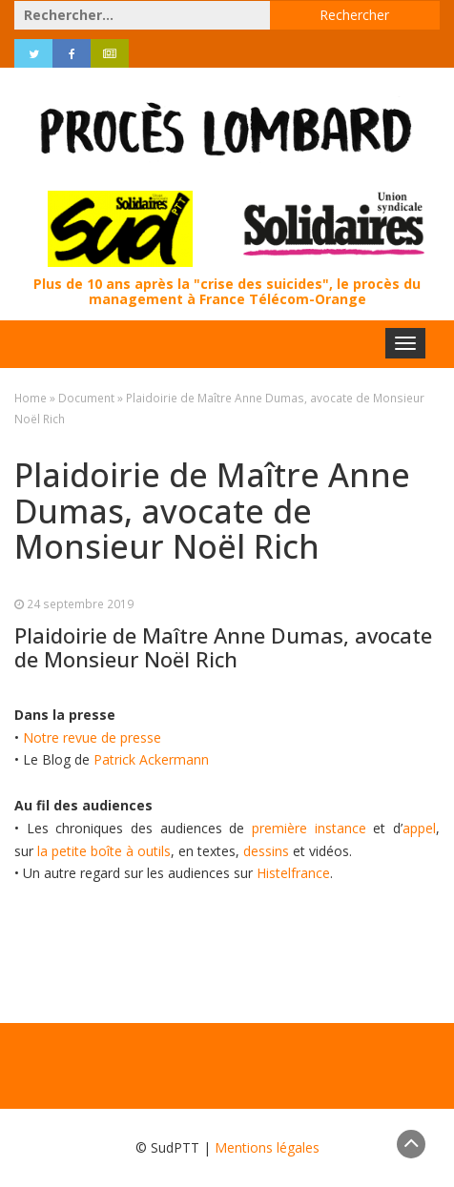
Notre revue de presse (92, 737)
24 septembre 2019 (80, 603)
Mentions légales (267, 1147)
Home (30, 397)
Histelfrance (293, 873)
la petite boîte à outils (104, 851)
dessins (266, 851)
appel (419, 828)
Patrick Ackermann (151, 759)
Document (86, 397)
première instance (309, 828)
